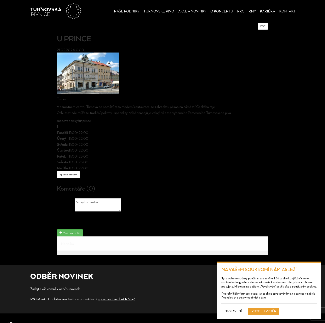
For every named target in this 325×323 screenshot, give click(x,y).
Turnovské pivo (158, 11)
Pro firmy (246, 11)
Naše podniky (126, 11)
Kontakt (287, 11)
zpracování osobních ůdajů (116, 298)
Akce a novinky (192, 11)
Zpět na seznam (68, 174)
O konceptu (221, 11)
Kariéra (267, 11)
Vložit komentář (69, 233)
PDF (263, 26)
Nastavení (233, 311)
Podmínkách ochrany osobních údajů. (243, 297)
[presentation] (88, 221)
